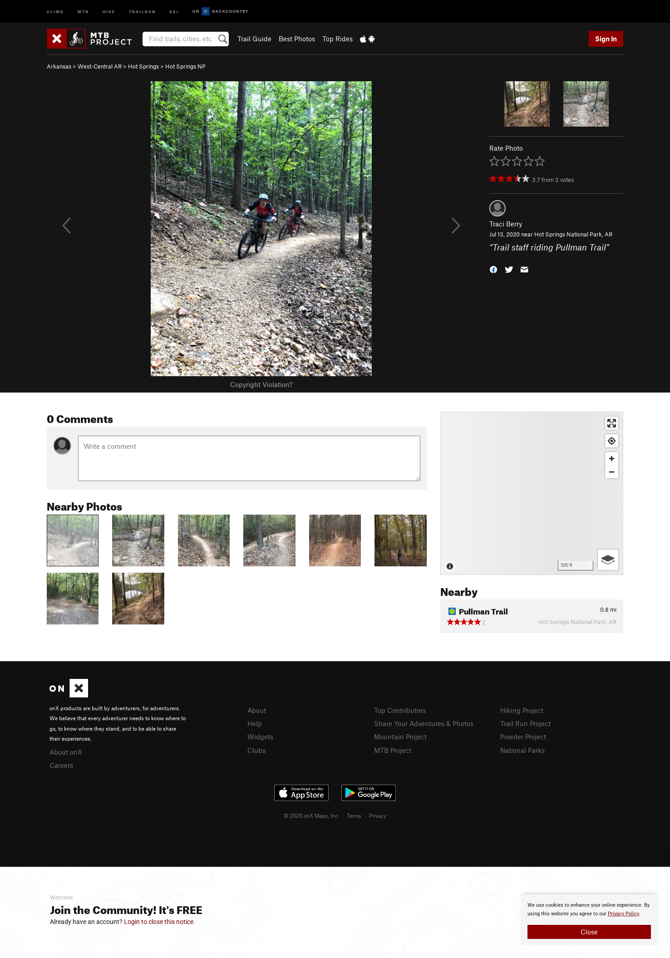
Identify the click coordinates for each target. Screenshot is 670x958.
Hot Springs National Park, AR (573, 234)
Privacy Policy (623, 914)
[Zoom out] (611, 471)
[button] (493, 268)
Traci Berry (505, 224)
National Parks (522, 750)
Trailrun (142, 11)
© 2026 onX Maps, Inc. (311, 815)
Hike (109, 11)
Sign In (606, 38)
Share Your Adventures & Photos (423, 723)
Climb (55, 11)
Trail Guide (254, 38)
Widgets (260, 736)
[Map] (532, 493)
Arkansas (59, 66)
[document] (589, 920)
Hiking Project (521, 710)
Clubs (256, 750)
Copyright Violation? (261, 384)
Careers (61, 765)
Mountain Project (400, 736)
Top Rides (337, 38)
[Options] (608, 560)
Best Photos (297, 38)
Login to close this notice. (159, 921)
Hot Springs (143, 66)
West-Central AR (100, 66)
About (256, 710)
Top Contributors (400, 710)
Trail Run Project (525, 723)
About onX (65, 752)
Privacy (377, 815)
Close (589, 932)
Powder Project (523, 736)
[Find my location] (611, 440)
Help (254, 723)
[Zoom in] (611, 458)
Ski (174, 11)
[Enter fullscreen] (611, 423)
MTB (83, 11)
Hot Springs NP (185, 66)
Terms (354, 815)
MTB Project (392, 750)
